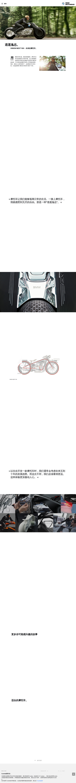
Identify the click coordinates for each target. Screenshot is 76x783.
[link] (68, 3)
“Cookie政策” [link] (40, 781)
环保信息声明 (62, 743)
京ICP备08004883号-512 (64, 753)
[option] (7, 503)
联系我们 (60, 746)
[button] (3, 3)
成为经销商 (61, 749)
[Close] (73, 774)
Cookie (61, 739)
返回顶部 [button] (38, 728)
